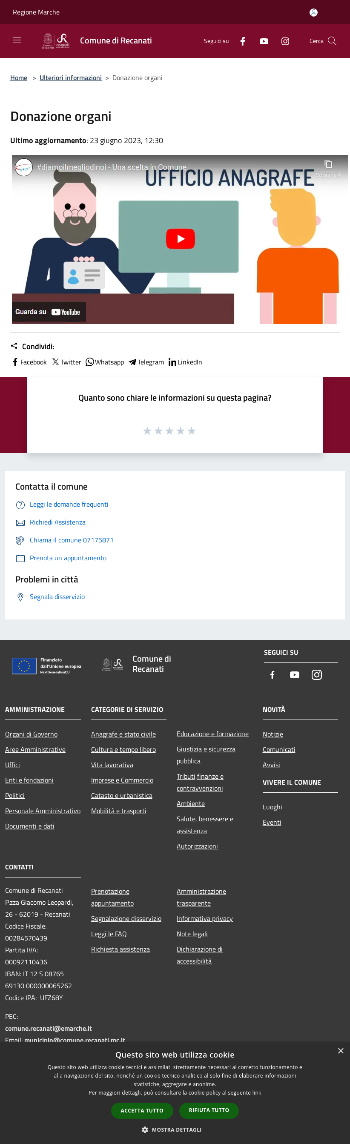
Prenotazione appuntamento (112, 897)
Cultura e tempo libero (123, 749)
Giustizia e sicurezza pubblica (206, 755)
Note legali (192, 934)
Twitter (65, 362)
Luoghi (272, 807)
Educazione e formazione (213, 733)
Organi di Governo (31, 734)
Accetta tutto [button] (142, 1110)
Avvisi (271, 765)
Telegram (145, 362)
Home (18, 77)
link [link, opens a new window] (256, 1092)
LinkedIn (184, 362)
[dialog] (175, 1093)
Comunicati (279, 749)
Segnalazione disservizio (126, 918)
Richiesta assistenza (120, 949)
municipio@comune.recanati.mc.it (74, 1040)
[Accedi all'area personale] (313, 12)
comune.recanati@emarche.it (48, 1028)
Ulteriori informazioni (71, 77)
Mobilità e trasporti (118, 811)
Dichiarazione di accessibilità (200, 955)
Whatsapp (104, 362)
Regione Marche (36, 12)
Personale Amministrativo (42, 811)
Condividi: (32, 347)
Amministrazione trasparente (201, 897)
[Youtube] (260, 40)
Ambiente (191, 803)
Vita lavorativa (112, 765)
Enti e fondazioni (29, 780)
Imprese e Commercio (122, 780)
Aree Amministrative (35, 749)
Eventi (272, 822)
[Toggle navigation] (17, 40)
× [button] (340, 1051)
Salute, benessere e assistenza (205, 825)
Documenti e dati (30, 826)
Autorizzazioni (197, 846)
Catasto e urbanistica (121, 795)
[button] (175, 1129)
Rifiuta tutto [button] (209, 1110)
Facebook (28, 362)
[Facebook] (239, 40)
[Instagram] (281, 40)
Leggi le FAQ (109, 934)
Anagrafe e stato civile (123, 734)
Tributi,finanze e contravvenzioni (200, 782)
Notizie (273, 734)
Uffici (12, 765)
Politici (15, 795)
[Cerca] (332, 41)
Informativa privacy (205, 918)
